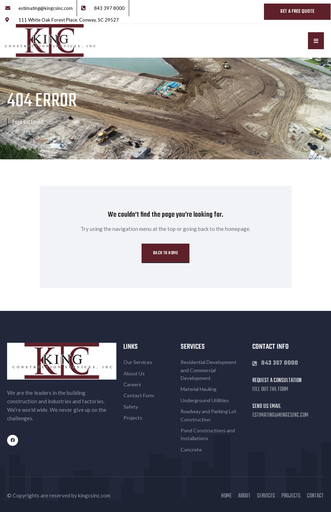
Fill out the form (270, 389)
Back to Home (165, 253)
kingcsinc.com (94, 495)
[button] (316, 40)
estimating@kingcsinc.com (280, 415)
